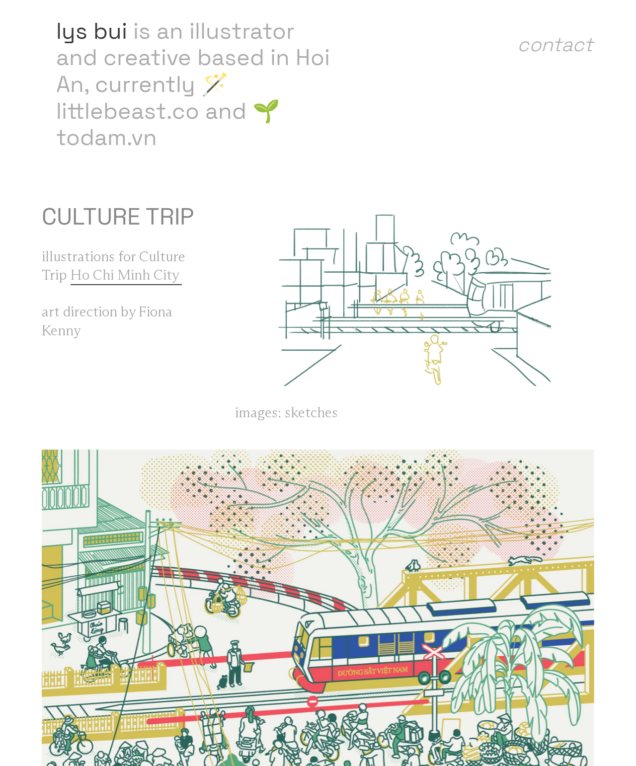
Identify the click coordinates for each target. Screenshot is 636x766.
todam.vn (106, 137)
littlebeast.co (127, 111)
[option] (414, 295)
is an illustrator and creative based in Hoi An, (193, 57)
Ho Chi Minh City (126, 276)
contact (555, 44)
